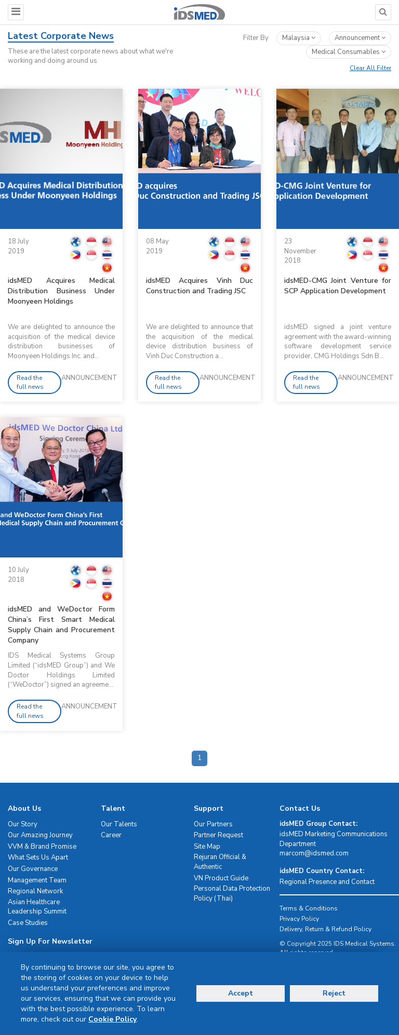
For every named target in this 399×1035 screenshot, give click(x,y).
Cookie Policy (112, 1019)
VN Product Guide (221, 878)
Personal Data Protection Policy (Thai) (232, 893)
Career (111, 835)
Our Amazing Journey (40, 835)
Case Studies (28, 923)
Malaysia (298, 38)
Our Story (22, 824)
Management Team (37, 880)
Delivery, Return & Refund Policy (325, 929)
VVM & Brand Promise (42, 846)
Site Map (207, 846)
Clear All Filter (370, 68)
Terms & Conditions (309, 908)
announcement (360, 38)
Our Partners (213, 824)
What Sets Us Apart (38, 857)
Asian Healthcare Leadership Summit (37, 907)
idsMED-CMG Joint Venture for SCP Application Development (337, 286)
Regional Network (35, 891)
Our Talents (119, 824)
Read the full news (30, 382)
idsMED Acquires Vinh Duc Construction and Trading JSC (199, 286)
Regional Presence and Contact (327, 882)
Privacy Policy (299, 919)
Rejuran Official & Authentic (220, 861)
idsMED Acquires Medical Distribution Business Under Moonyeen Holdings (61, 291)
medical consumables (348, 52)
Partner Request (218, 835)
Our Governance (33, 869)
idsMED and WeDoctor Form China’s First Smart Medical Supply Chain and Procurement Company (61, 624)
